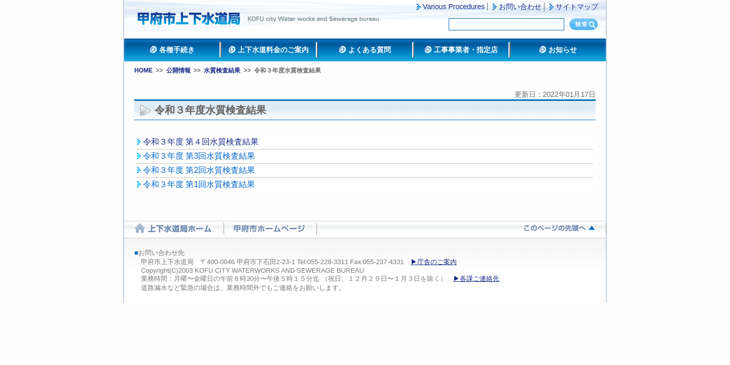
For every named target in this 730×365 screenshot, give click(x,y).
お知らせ (563, 50)
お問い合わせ (520, 7)
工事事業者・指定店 (466, 50)
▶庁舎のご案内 (434, 262)
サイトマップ (577, 7)
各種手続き (177, 50)
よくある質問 (369, 50)
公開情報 (178, 70)
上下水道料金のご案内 (273, 50)
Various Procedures (454, 7)
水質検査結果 (222, 70)
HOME (143, 70)
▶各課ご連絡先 (476, 278)
